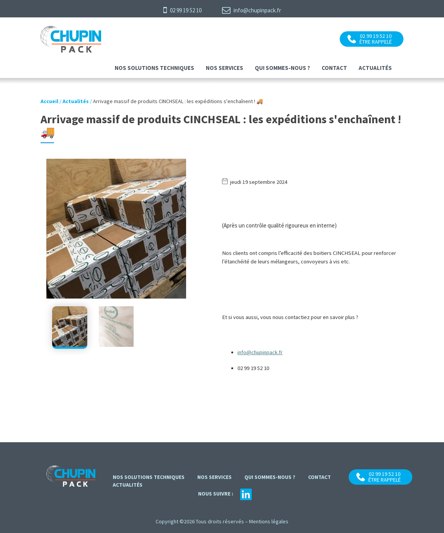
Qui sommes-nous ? (282, 67)
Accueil (49, 101)
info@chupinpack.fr (251, 10)
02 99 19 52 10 (182, 10)
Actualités (375, 67)
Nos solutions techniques (154, 67)
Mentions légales (268, 521)
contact (334, 67)
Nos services (224, 67)
